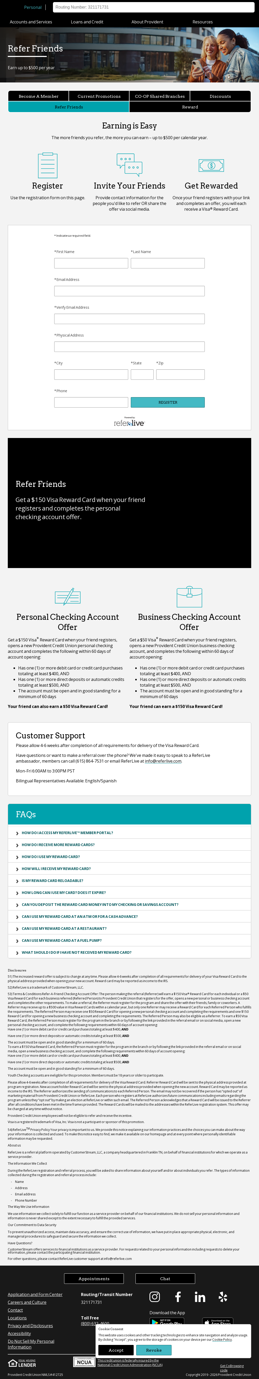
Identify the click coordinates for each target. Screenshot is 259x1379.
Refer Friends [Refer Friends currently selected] (69, 106)
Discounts (220, 96)
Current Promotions (99, 96)
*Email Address (66, 279)
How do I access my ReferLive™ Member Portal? (67, 832)
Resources (203, 21)
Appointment (221, 7)
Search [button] (245, 7)
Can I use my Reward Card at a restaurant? (64, 928)
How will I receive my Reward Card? (56, 868)
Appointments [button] (94, 1278)
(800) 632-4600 (95, 1323)
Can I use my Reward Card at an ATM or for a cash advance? (80, 916)
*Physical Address (69, 335)
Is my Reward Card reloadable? (52, 880)
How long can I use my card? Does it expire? (64, 892)
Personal (33, 7)
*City (58, 362)
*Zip (159, 362)
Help (198, 7)
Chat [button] (165, 1278)
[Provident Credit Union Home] (15, 7)
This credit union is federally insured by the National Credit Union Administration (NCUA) (117, 1362)
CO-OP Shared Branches (160, 96)
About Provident (147, 21)
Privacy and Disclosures (30, 1325)
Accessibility (19, 1333)
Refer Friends (41, 484)
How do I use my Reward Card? (51, 856)
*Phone (60, 390)
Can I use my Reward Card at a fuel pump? (62, 940)
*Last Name (141, 251)
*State (136, 362)
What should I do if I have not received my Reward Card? (77, 952)
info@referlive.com (163, 761)
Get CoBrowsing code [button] (232, 1368)
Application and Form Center (35, 1294)
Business (62, 7)
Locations (179, 7)
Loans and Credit (87, 21)
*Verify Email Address (71, 307)
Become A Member (39, 96)
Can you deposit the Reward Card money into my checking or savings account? (100, 904)
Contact (15, 1310)
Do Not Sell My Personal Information (31, 1344)
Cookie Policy (222, 1340)
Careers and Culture (27, 1302)
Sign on (157, 7)
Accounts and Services (31, 21)
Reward (190, 106)
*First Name (64, 251)
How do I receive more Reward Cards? (58, 844)
